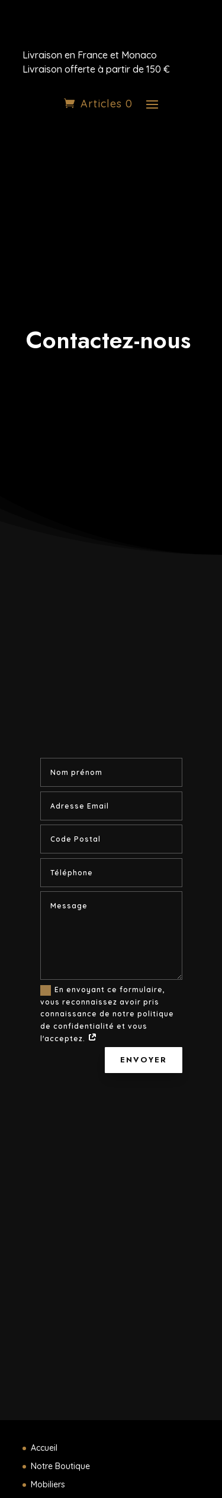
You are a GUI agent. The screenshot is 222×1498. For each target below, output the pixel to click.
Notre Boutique (60, 1466)
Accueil (44, 1448)
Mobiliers (48, 1484)
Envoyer (143, 1059)
